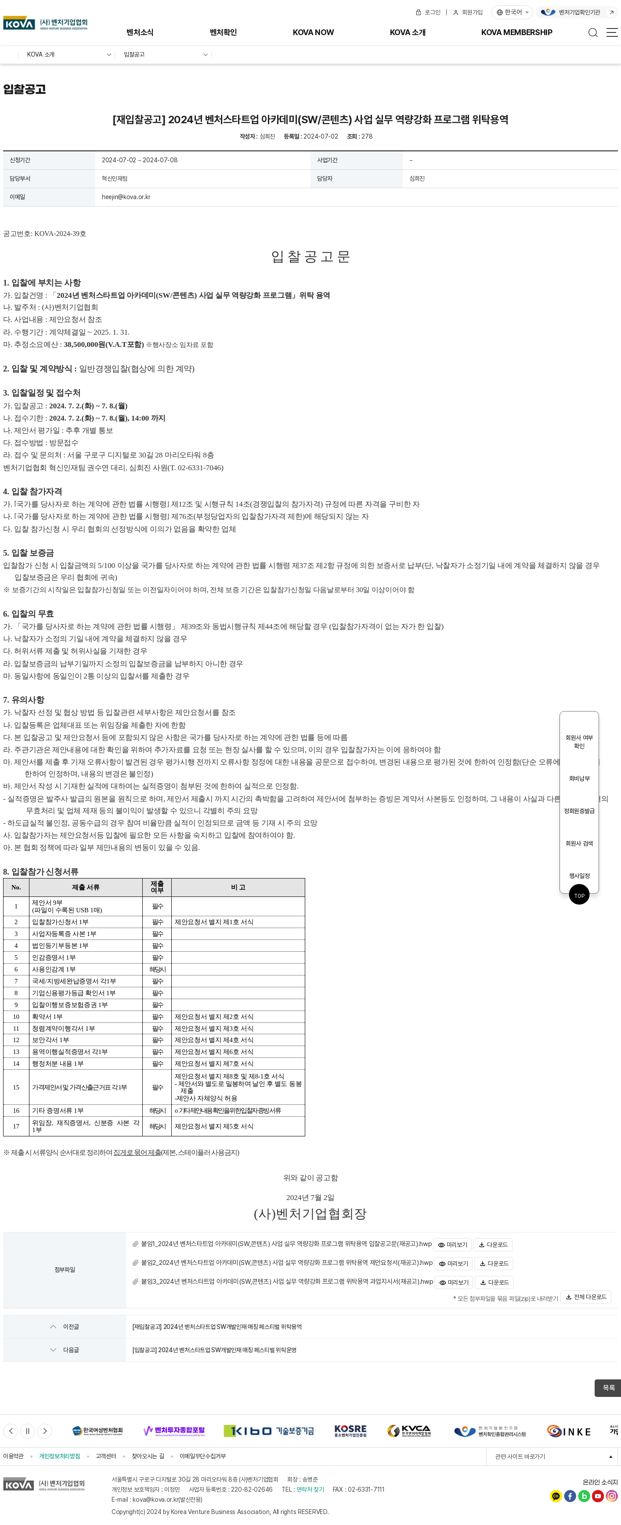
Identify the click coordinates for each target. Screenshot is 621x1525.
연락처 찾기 (310, 1484)
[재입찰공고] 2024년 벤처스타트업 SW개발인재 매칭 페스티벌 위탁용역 (217, 1321)
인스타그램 (612, 1491)
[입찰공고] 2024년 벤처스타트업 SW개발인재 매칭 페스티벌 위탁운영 (214, 1344)
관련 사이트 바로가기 (556, 1451)
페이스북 (570, 1491)
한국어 (513, 12)
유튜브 (598, 1491)
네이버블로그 (584, 1491)
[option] (97, 1425)
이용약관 (13, 1450)
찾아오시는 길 (148, 1450)
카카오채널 (556, 1491)
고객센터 (106, 1450)
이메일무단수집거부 (203, 1450)
